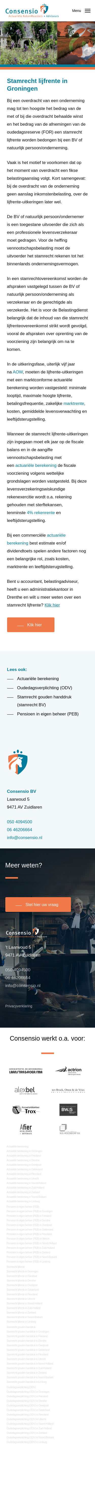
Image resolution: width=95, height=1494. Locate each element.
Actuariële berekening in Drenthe (23, 1160)
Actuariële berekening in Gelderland (25, 1169)
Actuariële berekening (17, 1146)
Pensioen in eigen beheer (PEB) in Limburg (28, 1261)
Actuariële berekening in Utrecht (23, 1178)
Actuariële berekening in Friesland (24, 1155)
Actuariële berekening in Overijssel (24, 1164)
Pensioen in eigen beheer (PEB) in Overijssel (29, 1225)
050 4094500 (19, 821)
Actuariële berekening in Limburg (23, 1201)
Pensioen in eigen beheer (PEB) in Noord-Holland (31, 1243)
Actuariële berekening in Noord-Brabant (26, 1196)
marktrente (74, 403)
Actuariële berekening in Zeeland (23, 1192)
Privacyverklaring (18, 1006)
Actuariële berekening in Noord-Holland (26, 1183)
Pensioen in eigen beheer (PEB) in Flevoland (29, 1234)
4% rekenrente (41, 512)
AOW (18, 372)
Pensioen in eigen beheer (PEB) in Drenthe (28, 1220)
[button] (81, 10)
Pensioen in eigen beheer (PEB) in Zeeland (28, 1252)
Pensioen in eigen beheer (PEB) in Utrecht (28, 1238)
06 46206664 (19, 829)
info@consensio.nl (24, 837)
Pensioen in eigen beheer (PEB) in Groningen (29, 1211)
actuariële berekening (36, 465)
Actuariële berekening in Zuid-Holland (25, 1187)
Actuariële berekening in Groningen (24, 1151)
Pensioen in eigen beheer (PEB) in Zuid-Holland (31, 1247)
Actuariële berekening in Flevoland (24, 1174)
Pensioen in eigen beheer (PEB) (23, 1206)
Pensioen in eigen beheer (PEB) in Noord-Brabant (32, 1257)
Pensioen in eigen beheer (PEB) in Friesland (29, 1215)
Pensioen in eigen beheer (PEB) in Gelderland (30, 1229)
